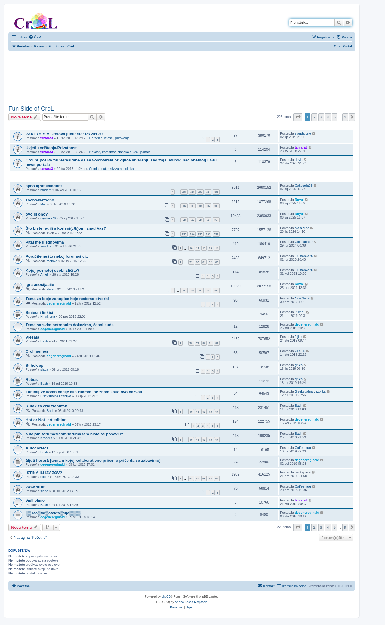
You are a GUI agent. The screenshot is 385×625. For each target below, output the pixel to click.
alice (50, 289)
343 (200, 290)
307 (208, 206)
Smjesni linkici (39, 312)
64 (197, 478)
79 (190, 262)
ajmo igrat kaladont (44, 186)
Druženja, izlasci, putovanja (109, 138)
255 (200, 234)
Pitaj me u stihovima (45, 242)
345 (216, 290)
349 (208, 220)
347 (192, 220)
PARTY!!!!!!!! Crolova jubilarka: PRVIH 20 (64, 134)
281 (192, 192)
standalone (303, 133)
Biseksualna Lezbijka (55, 396)
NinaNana (302, 298)
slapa (44, 369)
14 (216, 248)
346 (184, 220)
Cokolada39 (304, 185)
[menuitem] (35, 37)
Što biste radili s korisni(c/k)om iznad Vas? (66, 228)
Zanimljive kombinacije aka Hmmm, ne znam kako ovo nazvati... (86, 392)
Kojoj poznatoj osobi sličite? (52, 270)
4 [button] (328, 117)
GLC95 (300, 351)
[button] (297, 117)
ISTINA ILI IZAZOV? (44, 472)
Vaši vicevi (36, 500)
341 (184, 290)
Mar (43, 204)
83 (216, 262)
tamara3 (46, 138)
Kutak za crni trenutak (46, 406)
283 (208, 192)
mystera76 (48, 218)
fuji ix (298, 337)
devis (299, 159)
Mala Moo (302, 228)
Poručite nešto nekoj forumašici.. (57, 256)
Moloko (52, 261)
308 (216, 206)
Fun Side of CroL (31, 108)
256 (208, 234)
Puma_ (300, 312)
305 (192, 206)
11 (197, 248)
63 (190, 478)
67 (216, 478)
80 (197, 262)
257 (216, 234)
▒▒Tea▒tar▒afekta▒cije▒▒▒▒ (53, 513)
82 (210, 262)
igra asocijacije (40, 284)
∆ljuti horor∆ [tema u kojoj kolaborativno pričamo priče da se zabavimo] (93, 460)
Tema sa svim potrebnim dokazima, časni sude (70, 325)
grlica (299, 365)
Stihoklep (34, 365)
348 (200, 220)
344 (208, 290)
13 (210, 248)
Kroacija (46, 438)
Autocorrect (37, 448)
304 (184, 206)
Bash (44, 341)
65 (203, 478)
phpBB (166, 596)
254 (192, 234)
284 (216, 192)
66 (210, 478)
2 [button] (314, 117)
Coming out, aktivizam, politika (111, 168)
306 (200, 206)
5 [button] (335, 117)
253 (184, 234)
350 (216, 220)
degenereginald (59, 303)
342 (192, 290)
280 (184, 192)
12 (203, 248)
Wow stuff (35, 487)
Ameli (44, 274)
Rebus (32, 379)
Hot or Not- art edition (46, 420)
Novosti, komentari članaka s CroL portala (120, 152)
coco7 (44, 477)
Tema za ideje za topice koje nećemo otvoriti (67, 298)
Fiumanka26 (304, 256)
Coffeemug (303, 447)
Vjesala (32, 337)
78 (190, 343)
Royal (299, 199)
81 (203, 262)
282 (200, 192)
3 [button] (321, 117)
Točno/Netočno (40, 200)
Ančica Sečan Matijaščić (191, 602)
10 (190, 248)
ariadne (45, 246)
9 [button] (345, 117)
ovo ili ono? (37, 214)
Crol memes (37, 351)
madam (45, 190)
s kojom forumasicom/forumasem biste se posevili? (74, 434)
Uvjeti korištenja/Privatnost (51, 148)
